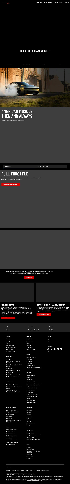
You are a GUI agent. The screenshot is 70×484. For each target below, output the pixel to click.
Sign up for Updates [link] (31, 349)
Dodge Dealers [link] (30, 363)
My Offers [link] (29, 412)
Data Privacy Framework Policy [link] (33, 439)
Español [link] (51, 329)
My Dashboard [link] (30, 410)
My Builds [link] (29, 414)
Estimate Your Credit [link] (11, 444)
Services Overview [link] (31, 375)
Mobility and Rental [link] (31, 400)
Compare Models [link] (30, 341)
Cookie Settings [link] (30, 437)
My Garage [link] (29, 421)
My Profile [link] (29, 425)
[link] (5, 3)
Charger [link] (8, 343)
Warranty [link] (8, 359)
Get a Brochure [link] (30, 347)
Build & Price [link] (29, 339)
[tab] (20, 166)
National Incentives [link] (10, 431)
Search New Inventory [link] (31, 357)
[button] (39, 3)
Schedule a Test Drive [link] (31, 365)
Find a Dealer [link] (29, 361)
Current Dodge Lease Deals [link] (12, 440)
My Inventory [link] (29, 416)
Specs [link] (28, 343)
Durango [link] (8, 341)
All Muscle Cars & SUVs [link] (11, 351)
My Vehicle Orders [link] (31, 423)
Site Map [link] (51, 326)
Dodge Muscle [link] (9, 418)
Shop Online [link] (29, 359)
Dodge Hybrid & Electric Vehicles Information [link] (13, 421)
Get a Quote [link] (9, 438)
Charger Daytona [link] (10, 345)
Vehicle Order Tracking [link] (32, 396)
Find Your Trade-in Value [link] (11, 435)
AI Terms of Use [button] (30, 456)
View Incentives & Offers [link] (11, 429)
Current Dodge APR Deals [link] (12, 442)
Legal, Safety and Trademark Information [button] (33, 452)
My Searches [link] (29, 418)
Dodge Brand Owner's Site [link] (32, 394)
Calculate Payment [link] (10, 433)
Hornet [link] (7, 339)
